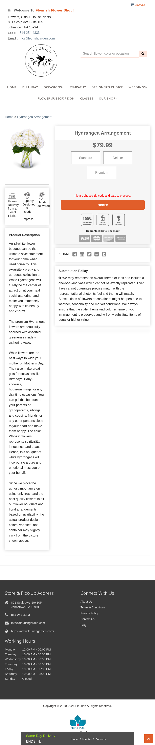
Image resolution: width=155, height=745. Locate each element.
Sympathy (78, 87)
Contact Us (87, 619)
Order (103, 204)
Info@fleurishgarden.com (37, 38)
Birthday (30, 87)
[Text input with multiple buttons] (110, 54)
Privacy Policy (89, 613)
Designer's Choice (107, 87)
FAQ (83, 625)
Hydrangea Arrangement (34, 117)
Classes (86, 98)
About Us (86, 601)
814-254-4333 (30, 32)
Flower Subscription (56, 98)
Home (12, 87)
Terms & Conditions (93, 607)
